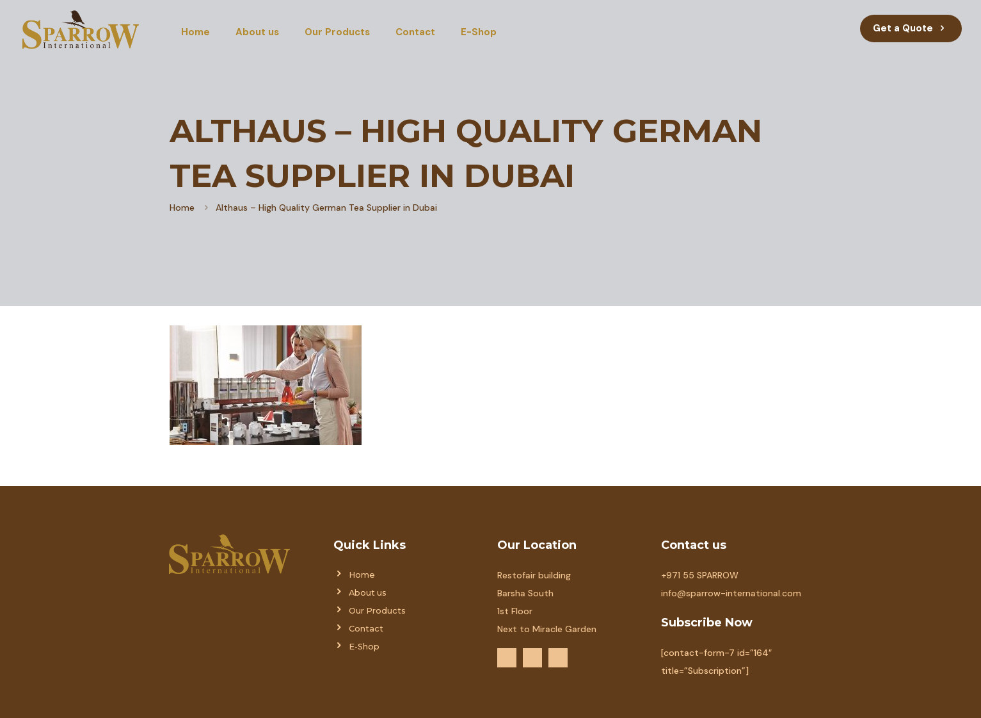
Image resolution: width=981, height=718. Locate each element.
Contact (366, 628)
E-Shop (364, 646)
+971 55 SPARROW (699, 575)
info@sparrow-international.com (731, 593)
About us (368, 593)
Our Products (377, 611)
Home (182, 207)
